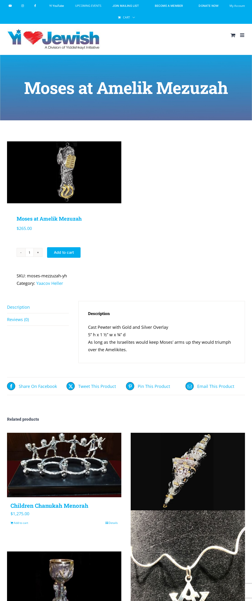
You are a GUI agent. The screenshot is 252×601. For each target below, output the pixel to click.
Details (113, 523)
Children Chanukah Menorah (49, 505)
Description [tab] (18, 307)
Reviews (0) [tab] (18, 319)
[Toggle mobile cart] (233, 35)
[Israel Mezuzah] (188, 472)
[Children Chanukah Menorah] (64, 465)
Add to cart (64, 252)
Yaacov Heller (49, 283)
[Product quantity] (29, 252)
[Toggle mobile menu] (242, 35)
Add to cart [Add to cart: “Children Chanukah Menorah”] (21, 523)
